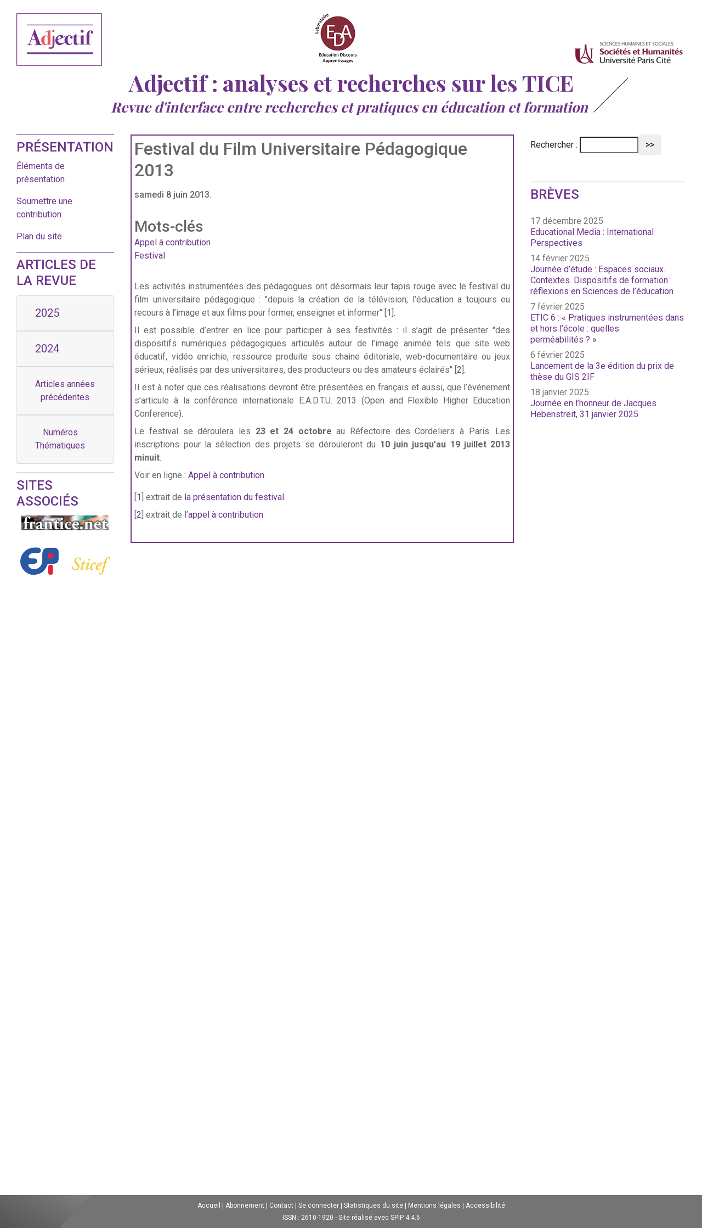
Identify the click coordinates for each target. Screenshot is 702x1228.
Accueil (208, 1205)
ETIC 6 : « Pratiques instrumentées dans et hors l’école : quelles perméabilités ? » (607, 328)
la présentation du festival (234, 497)
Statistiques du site (373, 1205)
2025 (47, 312)
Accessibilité (485, 1205)
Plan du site (39, 236)
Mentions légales (434, 1205)
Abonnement (244, 1205)
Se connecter (318, 1205)
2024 (47, 348)
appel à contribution (225, 514)
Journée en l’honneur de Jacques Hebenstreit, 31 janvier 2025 (593, 408)
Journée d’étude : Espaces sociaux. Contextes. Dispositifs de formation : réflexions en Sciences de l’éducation (601, 280)
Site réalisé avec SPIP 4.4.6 (379, 1217)
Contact (281, 1205)
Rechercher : (554, 144)
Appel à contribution (172, 242)
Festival (149, 255)
